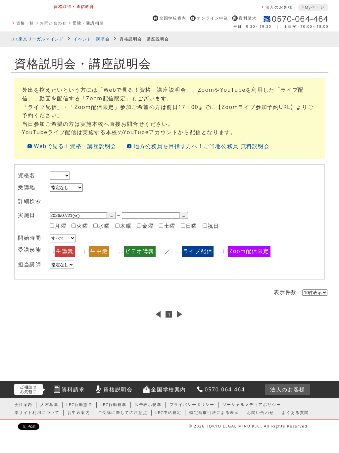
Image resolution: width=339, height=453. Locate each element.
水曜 (104, 225)
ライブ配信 (197, 251)
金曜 (148, 225)
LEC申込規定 (168, 412)
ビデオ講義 (139, 251)
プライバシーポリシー (192, 404)
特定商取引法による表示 (214, 412)
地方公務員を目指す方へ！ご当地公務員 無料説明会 (202, 146)
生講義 (64, 251)
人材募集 (49, 404)
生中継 (99, 251)
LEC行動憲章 (79, 404)
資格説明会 (117, 389)
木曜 (126, 225)
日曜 (191, 225)
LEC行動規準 (113, 404)
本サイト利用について (37, 412)
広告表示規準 (148, 404)
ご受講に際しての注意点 (123, 412)
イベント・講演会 (91, 38)
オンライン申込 (212, 18)
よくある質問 (295, 412)
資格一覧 (25, 23)
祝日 (213, 225)
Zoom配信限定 (249, 251)
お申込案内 (79, 412)
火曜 (82, 225)
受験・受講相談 (88, 23)
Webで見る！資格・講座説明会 (75, 146)
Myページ (314, 7)
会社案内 (23, 404)
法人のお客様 (279, 7)
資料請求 (248, 18)
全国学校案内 (172, 18)
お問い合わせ (53, 23)
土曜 (169, 225)
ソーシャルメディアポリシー (251, 404)
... (111, 215)
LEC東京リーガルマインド (37, 38)
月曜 (60, 225)
